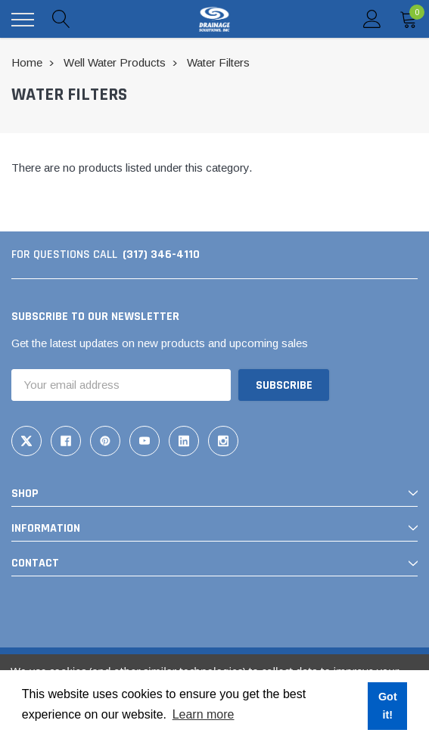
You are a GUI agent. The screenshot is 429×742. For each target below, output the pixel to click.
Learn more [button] (204, 714)
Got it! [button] (387, 706)
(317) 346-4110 (161, 254)
